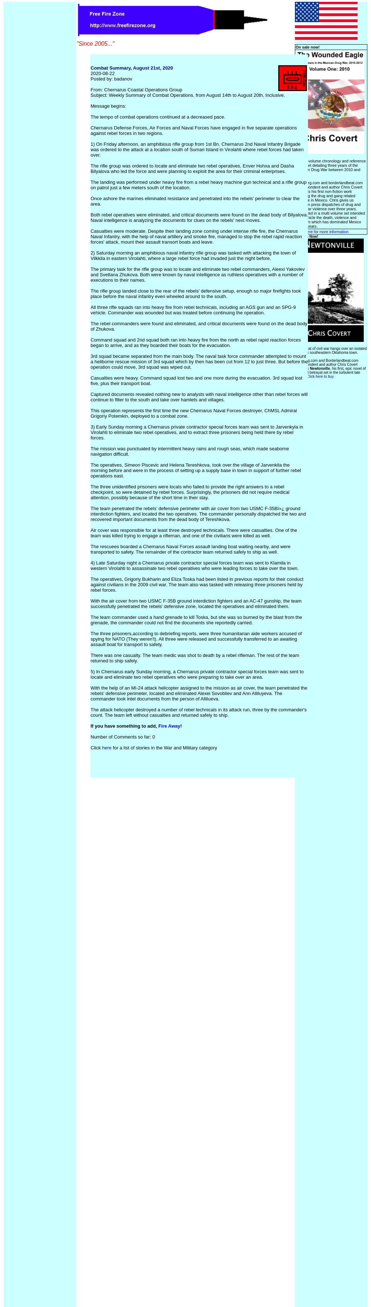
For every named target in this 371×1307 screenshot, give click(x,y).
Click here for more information (322, 231)
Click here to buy (320, 377)
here (107, 747)
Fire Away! (170, 726)
